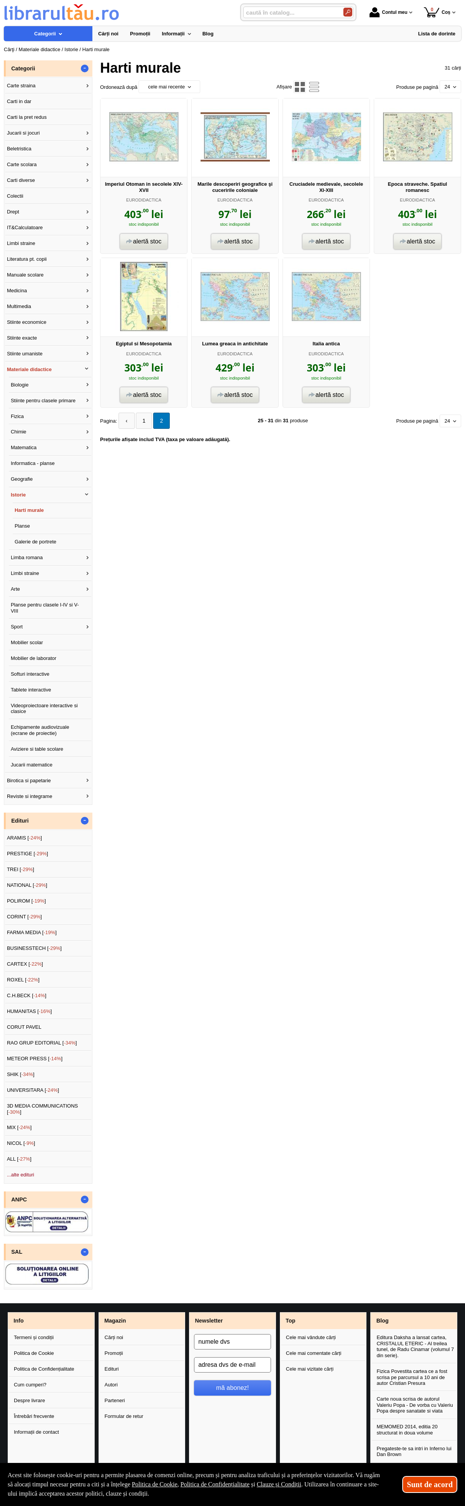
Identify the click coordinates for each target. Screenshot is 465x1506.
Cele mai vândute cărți (311, 1337)
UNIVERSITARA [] (33, 1090)
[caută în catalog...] (290, 12)
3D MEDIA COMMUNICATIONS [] (42, 1109)
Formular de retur (124, 1416)
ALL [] (19, 1159)
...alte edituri (20, 1175)
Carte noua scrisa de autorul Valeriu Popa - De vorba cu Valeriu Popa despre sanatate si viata (414, 1405)
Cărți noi (114, 1337)
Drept (13, 212)
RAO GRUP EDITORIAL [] (42, 1043)
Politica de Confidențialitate (44, 1369)
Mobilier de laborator (34, 658)
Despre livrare (29, 1400)
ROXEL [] (23, 980)
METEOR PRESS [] (35, 1058)
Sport (17, 627)
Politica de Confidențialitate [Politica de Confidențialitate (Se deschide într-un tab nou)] (215, 1484)
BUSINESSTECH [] (34, 948)
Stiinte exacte (22, 338)
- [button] (84, 68)
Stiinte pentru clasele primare (43, 400)
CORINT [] (24, 917)
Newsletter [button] (208, 1321)
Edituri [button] (19, 821)
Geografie (22, 479)
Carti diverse (21, 180)
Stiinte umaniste (25, 354)
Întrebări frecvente (34, 1416)
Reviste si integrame (29, 796)
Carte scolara (22, 164)
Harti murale (29, 510)
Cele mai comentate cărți (313, 1353)
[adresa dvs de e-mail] (232, 1365)
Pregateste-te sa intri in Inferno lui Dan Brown (413, 1452)
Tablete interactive (31, 690)
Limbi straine (21, 243)
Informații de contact (36, 1432)
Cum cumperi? (30, 1385)
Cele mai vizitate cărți (310, 1369)
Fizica (17, 416)
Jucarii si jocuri (23, 133)
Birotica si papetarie (29, 780)
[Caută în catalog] (347, 12)
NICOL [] (21, 1143)
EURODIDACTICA (143, 200)
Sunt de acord (430, 1484)
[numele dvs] (232, 1341)
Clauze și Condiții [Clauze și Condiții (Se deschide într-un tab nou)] (279, 1484)
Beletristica (19, 149)
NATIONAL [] (27, 885)
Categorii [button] (23, 68)
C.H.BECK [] (27, 995)
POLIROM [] (26, 901)
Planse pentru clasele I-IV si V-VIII (45, 608)
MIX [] (19, 1127)
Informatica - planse (33, 463)
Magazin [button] (115, 1321)
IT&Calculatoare (25, 227)
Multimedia (19, 306)
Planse (22, 526)
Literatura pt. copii (27, 259)
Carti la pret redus (27, 117)
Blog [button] (382, 1321)
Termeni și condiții (34, 1337)
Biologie (19, 385)
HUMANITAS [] (29, 1011)
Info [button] (18, 1321)
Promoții (114, 1353)
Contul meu (388, 12)
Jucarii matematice (31, 765)
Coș (437, 12)
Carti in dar (19, 101)
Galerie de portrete (35, 542)
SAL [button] (16, 1252)
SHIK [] (21, 1074)
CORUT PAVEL (24, 1027)
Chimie (18, 432)
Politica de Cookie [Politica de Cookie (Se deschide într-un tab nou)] (154, 1484)
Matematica (24, 447)
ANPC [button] (19, 1199)
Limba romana (27, 557)
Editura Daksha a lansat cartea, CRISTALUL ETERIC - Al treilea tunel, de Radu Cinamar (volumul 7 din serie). (415, 1346)
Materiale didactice (29, 369)
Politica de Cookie (34, 1353)
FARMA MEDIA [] (32, 932)
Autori (111, 1385)
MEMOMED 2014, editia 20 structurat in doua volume (406, 1430)
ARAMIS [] (24, 838)
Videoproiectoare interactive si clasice (44, 709)
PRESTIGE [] (27, 853)
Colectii (15, 196)
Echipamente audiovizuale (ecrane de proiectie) (40, 730)
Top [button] (290, 1321)
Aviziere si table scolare (37, 749)
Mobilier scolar (27, 642)
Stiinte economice (27, 322)
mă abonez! (232, 1387)
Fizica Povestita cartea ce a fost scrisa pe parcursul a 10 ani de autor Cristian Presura (411, 1377)
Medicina (17, 290)
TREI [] (20, 869)
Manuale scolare (25, 275)
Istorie (18, 495)
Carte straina (21, 85)
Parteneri (115, 1400)
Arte (15, 589)
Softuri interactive (30, 674)
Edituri (112, 1369)
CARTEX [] (25, 964)
